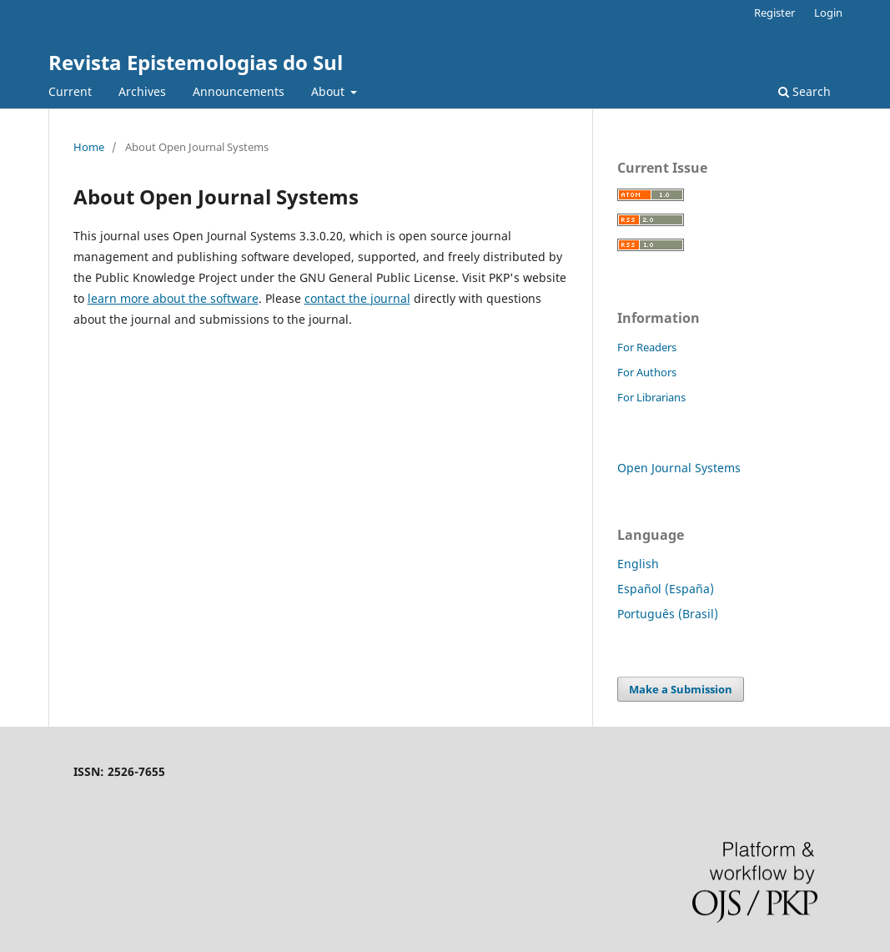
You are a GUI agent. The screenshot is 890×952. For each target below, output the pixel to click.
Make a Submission (680, 689)
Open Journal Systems (679, 468)
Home (88, 146)
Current (70, 91)
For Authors (646, 372)
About (329, 91)
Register (774, 12)
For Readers (646, 347)
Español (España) (665, 589)
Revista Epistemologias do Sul (195, 62)
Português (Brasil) (667, 614)
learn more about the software (173, 298)
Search (804, 91)
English (638, 564)
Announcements (238, 91)
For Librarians (651, 397)
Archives (142, 91)
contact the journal (357, 298)
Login (828, 12)
